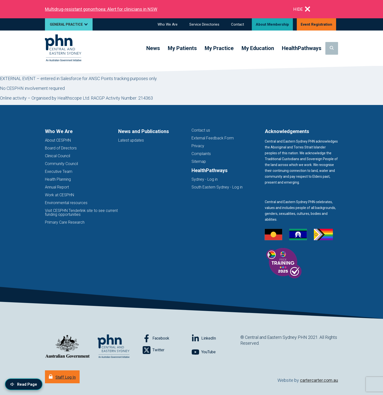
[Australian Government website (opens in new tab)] (67, 346)
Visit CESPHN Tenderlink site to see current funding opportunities (81, 212)
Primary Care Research (65, 222)
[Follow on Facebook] (167, 338)
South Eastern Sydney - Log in (217, 187)
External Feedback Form (213, 138)
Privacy (198, 146)
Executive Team (58, 171)
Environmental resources (66, 202)
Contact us (201, 130)
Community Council (61, 163)
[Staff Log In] (62, 376)
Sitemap (199, 161)
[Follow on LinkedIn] (216, 338)
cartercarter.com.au (319, 380)
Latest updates (131, 140)
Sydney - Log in (205, 179)
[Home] (63, 48)
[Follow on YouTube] (216, 352)
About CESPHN (58, 140)
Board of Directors (61, 148)
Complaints (201, 153)
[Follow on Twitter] (167, 350)
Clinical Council (57, 156)
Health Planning (58, 179)
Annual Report (57, 187)
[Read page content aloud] (24, 384)
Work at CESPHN (59, 195)
